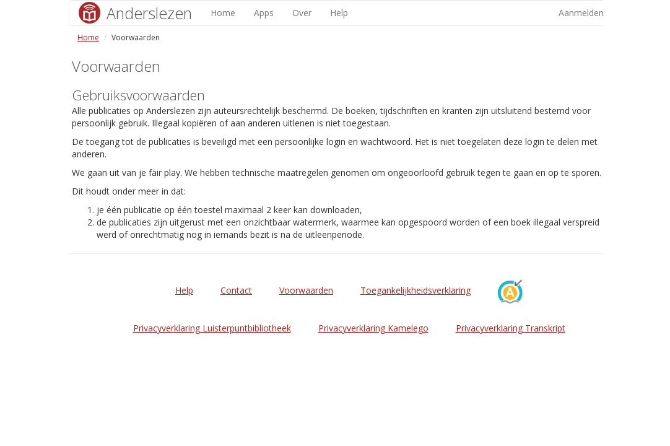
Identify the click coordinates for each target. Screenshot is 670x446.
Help (339, 13)
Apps (264, 13)
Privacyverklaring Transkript (510, 328)
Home (223, 13)
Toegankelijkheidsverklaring (415, 290)
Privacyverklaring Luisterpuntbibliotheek (212, 328)
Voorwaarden (306, 290)
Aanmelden (581, 13)
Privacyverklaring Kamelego (373, 328)
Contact (236, 290)
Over (301, 13)
